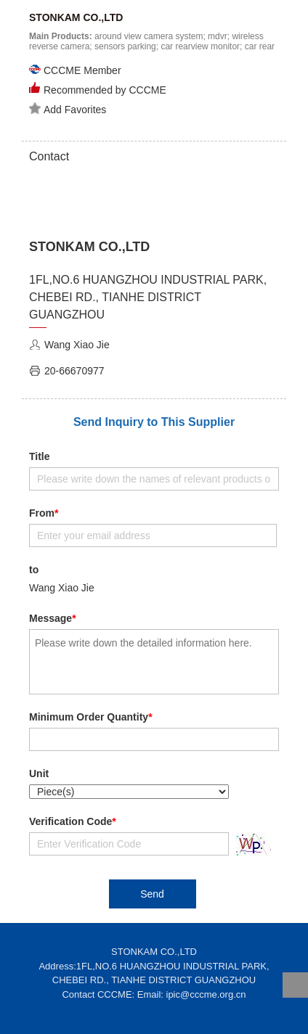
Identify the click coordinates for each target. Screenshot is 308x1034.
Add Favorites (67, 108)
